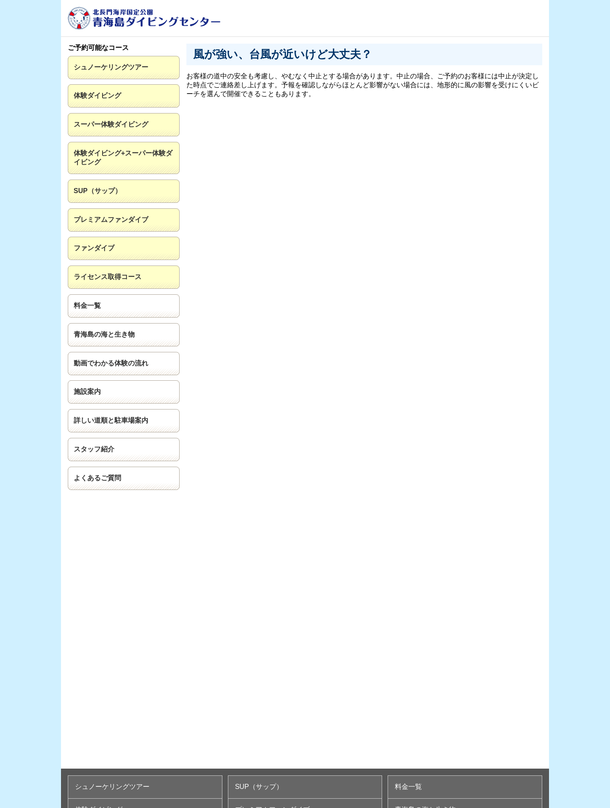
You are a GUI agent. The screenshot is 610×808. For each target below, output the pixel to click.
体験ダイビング (97, 95)
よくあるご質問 (97, 477)
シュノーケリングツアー (111, 67)
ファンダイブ (94, 248)
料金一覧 (87, 305)
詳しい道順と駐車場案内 (111, 420)
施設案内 (87, 391)
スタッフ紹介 (94, 449)
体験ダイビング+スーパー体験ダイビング (123, 157)
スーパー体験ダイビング (111, 124)
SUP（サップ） (98, 190)
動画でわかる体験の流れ (111, 363)
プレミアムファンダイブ (111, 219)
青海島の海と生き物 (104, 334)
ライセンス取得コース (107, 276)
